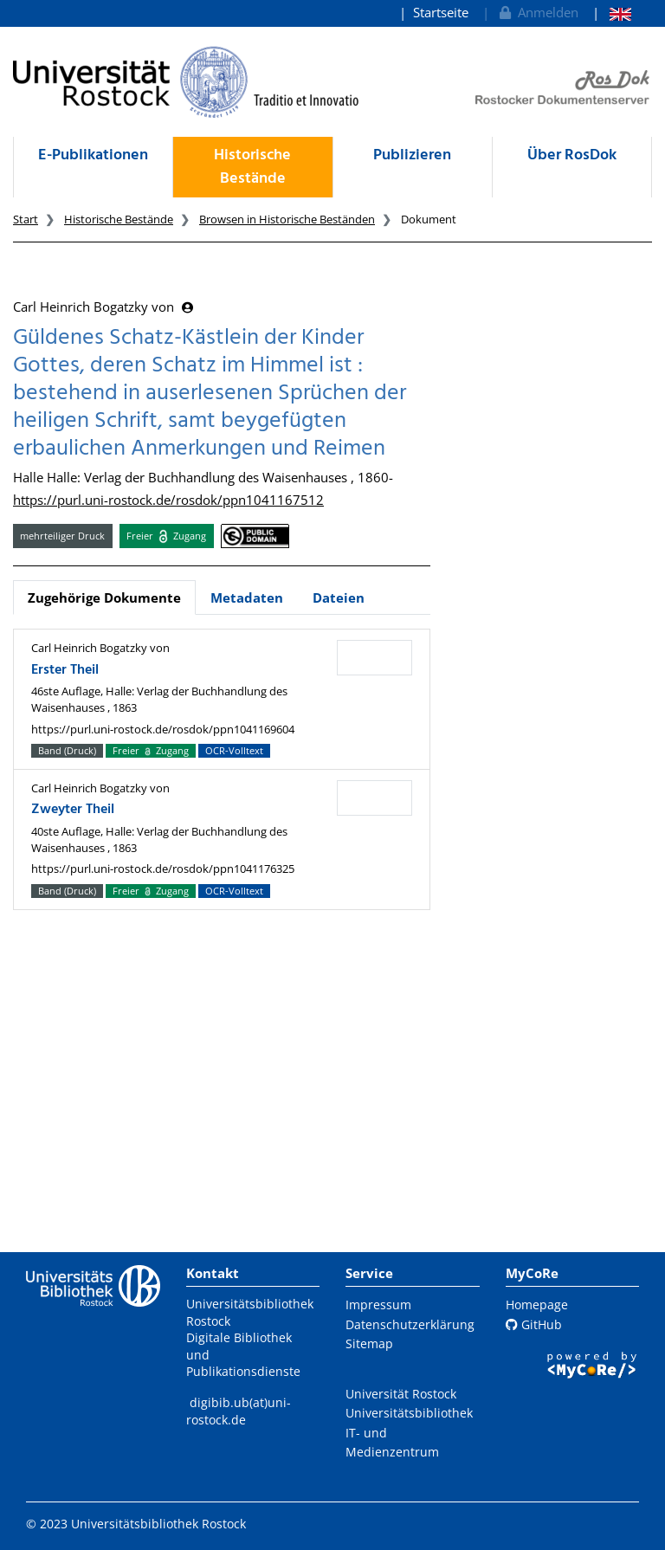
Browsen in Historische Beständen (287, 219)
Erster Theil (65, 670)
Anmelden (537, 12)
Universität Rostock (400, 1393)
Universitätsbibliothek (409, 1413)
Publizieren (412, 155)
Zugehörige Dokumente (104, 597)
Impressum (378, 1304)
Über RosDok (572, 155)
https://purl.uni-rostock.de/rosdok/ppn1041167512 (168, 499)
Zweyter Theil (72, 809)
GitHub (534, 1324)
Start (25, 219)
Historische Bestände (252, 167)
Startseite (440, 12)
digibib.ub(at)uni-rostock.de (238, 1411)
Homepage (537, 1304)
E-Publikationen (93, 155)
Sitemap (369, 1343)
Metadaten (246, 597)
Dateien (339, 597)
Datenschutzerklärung (410, 1324)
